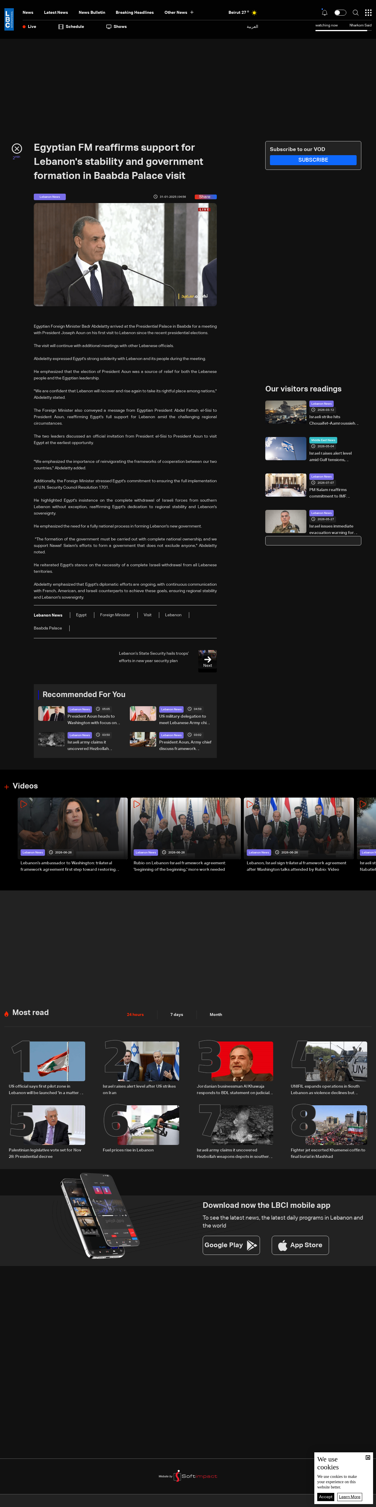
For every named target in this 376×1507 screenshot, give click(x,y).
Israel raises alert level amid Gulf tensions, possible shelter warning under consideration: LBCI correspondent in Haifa (334, 457)
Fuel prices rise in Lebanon (128, 1150)
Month (216, 1015)
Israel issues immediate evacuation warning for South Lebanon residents (333, 530)
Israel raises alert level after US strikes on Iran (139, 1089)
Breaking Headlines (135, 13)
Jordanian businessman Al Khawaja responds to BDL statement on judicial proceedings (233, 1090)
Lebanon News (80, 709)
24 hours (135, 1015)
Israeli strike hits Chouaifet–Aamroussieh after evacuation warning (333, 421)
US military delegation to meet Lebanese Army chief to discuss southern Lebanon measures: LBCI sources (184, 720)
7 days (176, 1015)
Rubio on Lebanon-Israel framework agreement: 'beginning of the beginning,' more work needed (180, 866)
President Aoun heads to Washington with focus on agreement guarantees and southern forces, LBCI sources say (94, 720)
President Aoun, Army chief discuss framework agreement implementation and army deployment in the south (185, 746)
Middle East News (323, 440)
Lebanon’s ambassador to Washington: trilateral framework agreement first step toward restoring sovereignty (68, 867)
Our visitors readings (303, 389)
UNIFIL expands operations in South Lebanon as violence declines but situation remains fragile (325, 1090)
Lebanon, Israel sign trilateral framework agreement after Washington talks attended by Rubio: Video (296, 866)
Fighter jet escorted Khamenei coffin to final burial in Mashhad (328, 1153)
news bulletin (92, 13)
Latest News (56, 13)
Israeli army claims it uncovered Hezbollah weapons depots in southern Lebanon (88, 746)
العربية (252, 26)
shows (116, 27)
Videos (25, 786)
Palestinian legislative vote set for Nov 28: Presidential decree (45, 1153)
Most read (30, 1013)
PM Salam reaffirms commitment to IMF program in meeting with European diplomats (332, 494)
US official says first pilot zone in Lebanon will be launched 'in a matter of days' (46, 1090)
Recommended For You (84, 695)
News (28, 13)
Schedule (71, 27)
